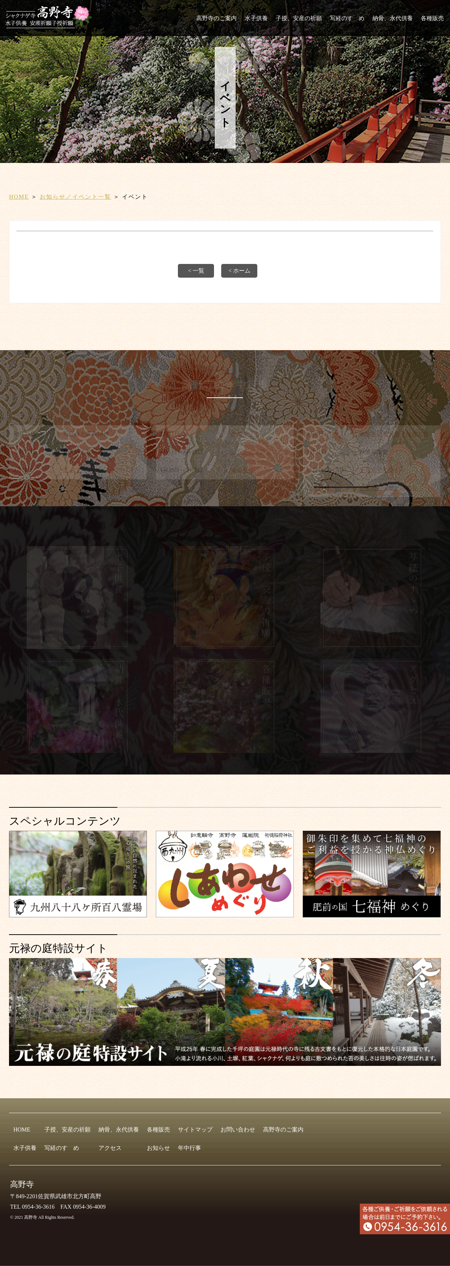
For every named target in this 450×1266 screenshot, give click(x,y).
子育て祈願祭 (376, 471)
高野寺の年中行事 (225, 385)
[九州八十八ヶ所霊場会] (78, 914)
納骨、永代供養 (392, 18)
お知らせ (158, 1148)
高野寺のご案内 (216, 18)
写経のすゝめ (347, 18)
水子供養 (256, 18)
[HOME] (51, 25)
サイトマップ (195, 1129)
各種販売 (432, 18)
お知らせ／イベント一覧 (75, 197)
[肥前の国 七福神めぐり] (372, 914)
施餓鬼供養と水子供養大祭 (394, 435)
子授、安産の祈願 (299, 18)
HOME (19, 197)
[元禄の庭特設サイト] (225, 1012)
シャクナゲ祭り (251, 453)
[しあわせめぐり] (225, 914)
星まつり (74, 471)
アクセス (110, 1148)
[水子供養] (78, 647)
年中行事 (189, 1148)
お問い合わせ (237, 1129)
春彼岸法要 (245, 435)
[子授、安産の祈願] (225, 647)
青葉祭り (242, 471)
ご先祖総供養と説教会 (388, 489)
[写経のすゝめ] (371, 647)
